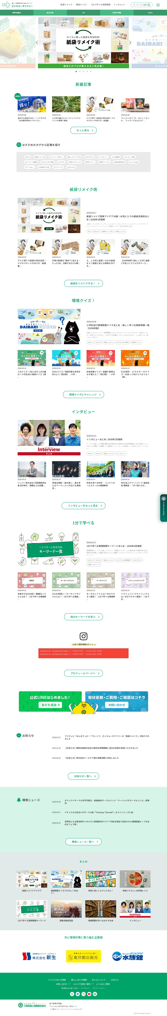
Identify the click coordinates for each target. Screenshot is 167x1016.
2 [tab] (80, 71)
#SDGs (90, 342)
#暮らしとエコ (120, 231)
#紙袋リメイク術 (39, 157)
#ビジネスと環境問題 (123, 560)
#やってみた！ (29, 167)
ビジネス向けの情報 (57, 979)
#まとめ (27, 157)
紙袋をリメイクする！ (82, 283)
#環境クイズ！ (89, 162)
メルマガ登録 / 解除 (81, 984)
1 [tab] (76, 71)
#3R (89, 231)
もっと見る (83, 130)
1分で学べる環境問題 (100, 4)
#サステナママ (58, 167)
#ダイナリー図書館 (31, 162)
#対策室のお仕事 (44, 167)
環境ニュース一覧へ (83, 841)
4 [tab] (87, 71)
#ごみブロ (61, 162)
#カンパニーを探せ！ (56, 157)
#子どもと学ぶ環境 (47, 162)
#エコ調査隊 (116, 157)
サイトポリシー (85, 988)
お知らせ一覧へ (83, 776)
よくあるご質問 (103, 984)
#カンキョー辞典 (129, 157)
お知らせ (115, 979)
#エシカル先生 (133, 162)
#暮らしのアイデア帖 (74, 157)
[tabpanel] (83, 42)
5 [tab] (91, 71)
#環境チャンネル (104, 162)
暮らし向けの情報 (79, 979)
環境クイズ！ (82, 4)
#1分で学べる (89, 157)
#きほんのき (71, 167)
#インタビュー (102, 157)
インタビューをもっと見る (83, 505)
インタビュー (120, 4)
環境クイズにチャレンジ (83, 394)
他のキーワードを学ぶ (82, 616)
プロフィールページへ (82, 673)
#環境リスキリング (75, 162)
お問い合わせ (61, 984)
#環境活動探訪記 (119, 162)
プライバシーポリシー (99, 988)
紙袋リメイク (67, 4)
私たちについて (98, 979)
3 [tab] (83, 71)
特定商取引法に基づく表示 (69, 988)
